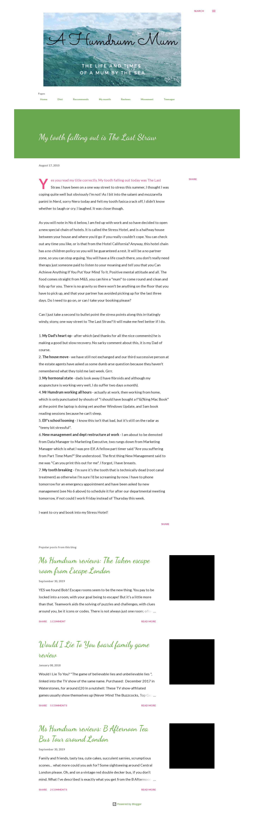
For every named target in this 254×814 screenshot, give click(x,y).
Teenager (167, 99)
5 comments (58, 705)
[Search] (199, 11)
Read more (148, 621)
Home (41, 99)
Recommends (79, 99)
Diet (58, 99)
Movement (145, 99)
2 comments (58, 789)
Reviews (123, 99)
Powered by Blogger (127, 804)
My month (103, 99)
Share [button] (193, 179)
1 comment (58, 621)
